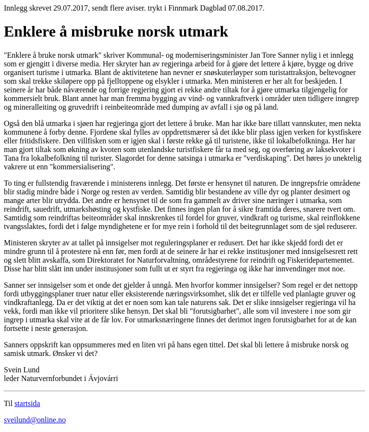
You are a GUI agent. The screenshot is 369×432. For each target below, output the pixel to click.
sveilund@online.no (35, 420)
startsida (27, 403)
